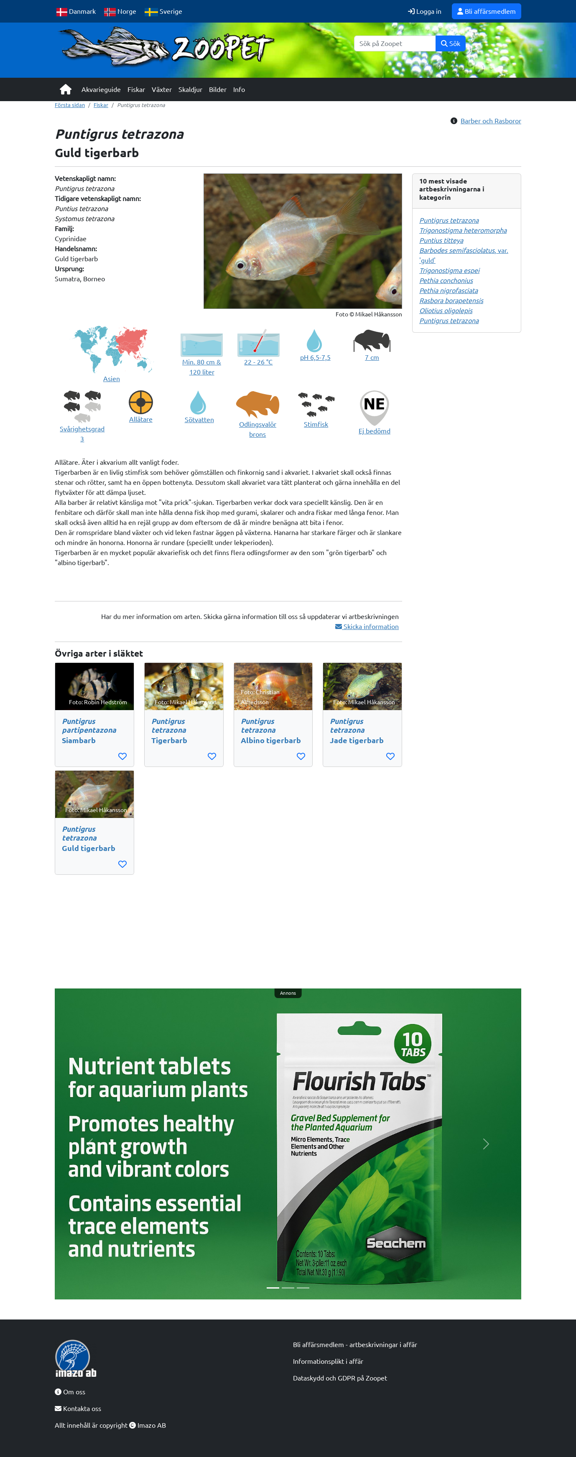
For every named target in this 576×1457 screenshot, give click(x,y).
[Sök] (395, 43)
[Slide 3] (303, 1288)
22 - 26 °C (258, 362)
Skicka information (367, 626)
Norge (120, 12)
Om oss (70, 1392)
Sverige (163, 12)
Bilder (218, 89)
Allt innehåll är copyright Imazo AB (110, 1425)
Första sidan (70, 105)
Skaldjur (190, 89)
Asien (111, 378)
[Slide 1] (273, 1288)
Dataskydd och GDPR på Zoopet (340, 1378)
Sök (450, 43)
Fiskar (136, 89)
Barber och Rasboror (491, 121)
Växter (162, 89)
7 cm (372, 357)
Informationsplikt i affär (328, 1361)
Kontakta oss (78, 1408)
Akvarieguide (101, 89)
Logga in (424, 11)
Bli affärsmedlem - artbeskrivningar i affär (355, 1344)
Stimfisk (316, 424)
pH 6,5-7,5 (315, 357)
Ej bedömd (374, 431)
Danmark (76, 12)
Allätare (141, 419)
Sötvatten (199, 419)
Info (239, 89)
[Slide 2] (288, 1288)
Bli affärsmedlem (486, 11)
